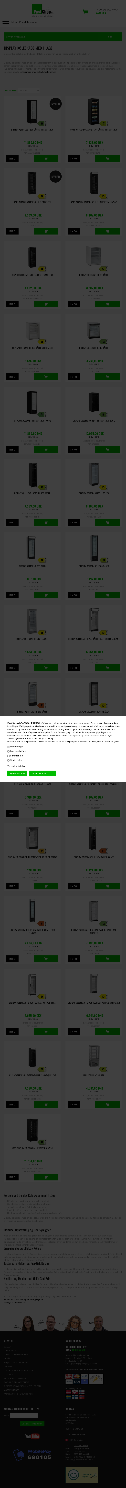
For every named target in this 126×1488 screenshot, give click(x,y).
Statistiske (16, 760)
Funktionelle (16, 755)
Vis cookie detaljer (16, 766)
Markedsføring (18, 751)
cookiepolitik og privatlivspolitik (83, 735)
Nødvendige (16, 746)
